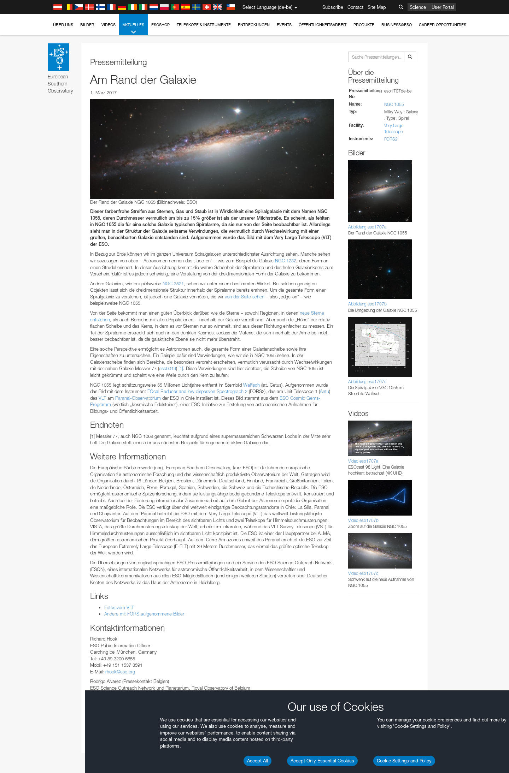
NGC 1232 (285, 260)
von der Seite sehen (244, 296)
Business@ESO (396, 24)
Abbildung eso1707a (367, 227)
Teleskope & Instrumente (204, 24)
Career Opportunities (442, 24)
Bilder (87, 24)
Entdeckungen (254, 24)
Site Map (377, 7)
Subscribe (332, 7)
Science (418, 7)
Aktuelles (133, 28)
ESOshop (160, 24)
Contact (355, 7)
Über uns (63, 24)
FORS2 (391, 139)
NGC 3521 (173, 283)
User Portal (443, 7)
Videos (108, 24)
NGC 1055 (394, 104)
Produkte (363, 24)
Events (284, 24)
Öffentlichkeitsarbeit (322, 24)
